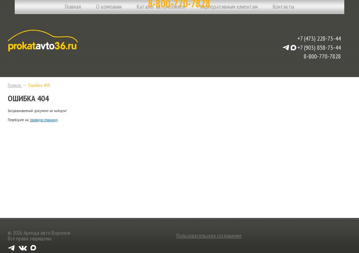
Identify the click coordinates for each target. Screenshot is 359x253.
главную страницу (44, 119)
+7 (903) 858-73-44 (319, 47)
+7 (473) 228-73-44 (319, 38)
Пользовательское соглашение (209, 235)
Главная (73, 6)
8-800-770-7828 (322, 56)
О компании (109, 6)
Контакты (283, 6)
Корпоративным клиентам (229, 6)
